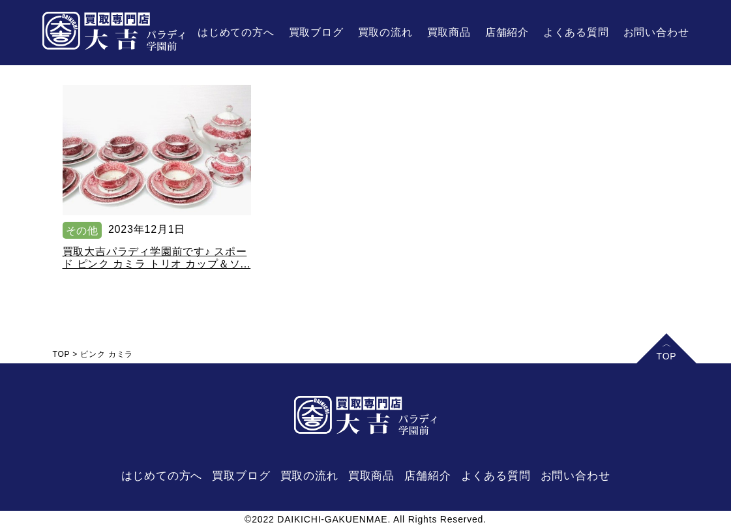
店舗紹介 (507, 32)
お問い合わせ (656, 32)
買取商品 (449, 32)
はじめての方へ (236, 32)
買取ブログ (316, 32)
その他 (82, 230)
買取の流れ (385, 32)
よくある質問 (576, 32)
